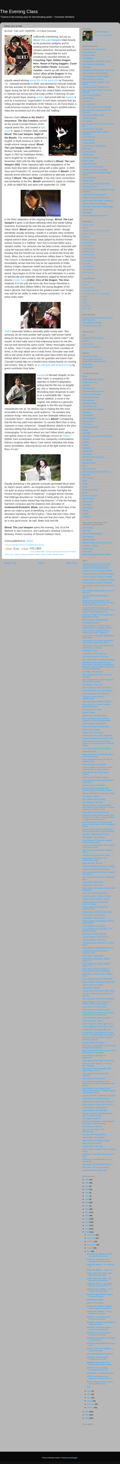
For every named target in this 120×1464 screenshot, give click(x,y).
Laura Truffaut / (94, 1107)
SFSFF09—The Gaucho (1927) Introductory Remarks (99, 1334)
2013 (87, 1219)
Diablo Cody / (94, 715)
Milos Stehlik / (93, 1078)
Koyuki (37, 554)
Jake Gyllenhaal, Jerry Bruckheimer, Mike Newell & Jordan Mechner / (98, 807)
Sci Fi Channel (88, 344)
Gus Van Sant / (94, 1134)
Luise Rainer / (94, 1007)
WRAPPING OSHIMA (95, 1300)
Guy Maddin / (93, 918)
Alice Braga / (92, 685)
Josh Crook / (91, 729)
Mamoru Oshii (46, 554)
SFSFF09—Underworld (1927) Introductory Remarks (98, 1318)
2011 (87, 1225)
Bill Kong (62, 552)
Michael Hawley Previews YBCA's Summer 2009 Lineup (100, 1383)
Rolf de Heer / (92, 732)
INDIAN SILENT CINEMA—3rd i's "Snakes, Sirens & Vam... (100, 1290)
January (90, 1407)
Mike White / (96, 1164)
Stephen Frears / (93, 785)
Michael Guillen (102, 32)
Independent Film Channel (93, 338)
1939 (88, 1387)
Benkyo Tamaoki (52, 552)
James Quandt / (98, 999)
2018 (87, 1202)
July (89, 1251)
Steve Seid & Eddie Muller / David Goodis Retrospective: (99, 1047)
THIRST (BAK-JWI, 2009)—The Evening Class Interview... (99, 1280)
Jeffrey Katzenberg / (98, 866)
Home (41, 563)
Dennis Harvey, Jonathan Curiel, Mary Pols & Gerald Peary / (98, 830)
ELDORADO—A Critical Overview (100, 1373)
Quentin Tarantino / (98, 1096)
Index (90, 356)
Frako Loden (87, 549)
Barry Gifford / (94, 799)
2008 (87, 1412)
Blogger (74, 1458)
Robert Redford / (96, 1010)
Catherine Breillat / (97, 691)
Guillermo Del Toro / (97, 735)
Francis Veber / (92, 1146)
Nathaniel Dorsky (89, 751)
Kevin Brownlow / (96, 694)
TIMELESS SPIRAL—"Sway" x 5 (99, 1270)
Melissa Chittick (88, 713)
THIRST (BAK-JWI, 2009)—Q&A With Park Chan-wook (99, 1274)
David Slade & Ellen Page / (98, 1061)
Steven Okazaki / (98, 982)
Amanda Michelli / (94, 940)
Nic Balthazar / (90, 623)
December (91, 1235)
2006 (87, 1418)
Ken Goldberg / (92, 802)
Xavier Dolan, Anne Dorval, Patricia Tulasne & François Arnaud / (98, 743)
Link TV (85, 341)
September (91, 1245)
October (90, 1241)
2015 (87, 1212)
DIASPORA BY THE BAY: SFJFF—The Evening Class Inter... (100, 1255)
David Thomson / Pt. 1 (98, 1102)
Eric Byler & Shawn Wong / (93, 698)
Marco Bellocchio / (98, 660)
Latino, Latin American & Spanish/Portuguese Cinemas (94, 360)
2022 (87, 1189)
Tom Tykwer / (91, 1118)
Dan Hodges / (93, 837)
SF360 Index (87, 367)
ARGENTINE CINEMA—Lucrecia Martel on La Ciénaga (99, 1313)
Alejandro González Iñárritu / (96, 855)
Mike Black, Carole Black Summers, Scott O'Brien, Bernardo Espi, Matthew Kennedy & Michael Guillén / (98, 666)
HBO (84, 335)
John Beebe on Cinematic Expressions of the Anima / (98, 642)
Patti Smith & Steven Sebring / (96, 1069)
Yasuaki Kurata (58, 554)
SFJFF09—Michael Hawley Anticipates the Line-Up (97, 1369)
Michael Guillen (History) (92, 534)
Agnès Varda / (96, 1140)
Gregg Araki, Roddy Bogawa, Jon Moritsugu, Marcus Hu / (98, 603)
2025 (87, 1183)
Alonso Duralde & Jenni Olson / (97, 768)
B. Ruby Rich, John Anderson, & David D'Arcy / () (98, 1034)
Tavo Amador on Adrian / (97, 583)
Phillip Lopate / (97, 912)
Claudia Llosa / (96, 899)
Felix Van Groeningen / (93, 1130)
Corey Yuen (8, 554)
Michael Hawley (88, 540)
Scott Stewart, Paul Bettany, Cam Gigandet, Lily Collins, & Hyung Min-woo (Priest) (98, 1083)
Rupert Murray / (97, 979)
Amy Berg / (95, 657)
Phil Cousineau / (94, 723)
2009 (87, 1232)
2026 (87, 1179)
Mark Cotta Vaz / (91, 1143)
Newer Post (10, 563)
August (90, 1248)
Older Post (71, 563)
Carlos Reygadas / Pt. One (97, 1024)
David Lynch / (93, 915)
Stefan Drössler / (94, 764)
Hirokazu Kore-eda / (92, 885)
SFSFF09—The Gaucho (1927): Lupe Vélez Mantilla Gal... (99, 1328)
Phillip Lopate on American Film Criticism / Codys (95, 903)
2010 (87, 1229)
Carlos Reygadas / (96, 1018)
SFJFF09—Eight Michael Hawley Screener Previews (100, 1295)
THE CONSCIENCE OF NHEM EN (100, 1354)
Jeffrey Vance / (93, 1137)
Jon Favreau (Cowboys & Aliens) (95, 777)
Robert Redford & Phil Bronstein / (98, 1014)
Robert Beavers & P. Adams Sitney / (97, 627)
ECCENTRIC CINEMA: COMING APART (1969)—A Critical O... (99, 1307)
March (90, 1401)
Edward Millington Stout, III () (96, 554)
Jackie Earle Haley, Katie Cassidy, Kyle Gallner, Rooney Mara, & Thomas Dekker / (98, 817)
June (89, 1391)
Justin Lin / (95, 893)
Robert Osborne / (92, 985)
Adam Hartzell (88, 537)
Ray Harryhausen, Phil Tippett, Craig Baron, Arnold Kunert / (99, 824)
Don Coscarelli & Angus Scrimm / (96, 719)
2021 (87, 1193)
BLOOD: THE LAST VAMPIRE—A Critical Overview (100, 1350)
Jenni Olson (87, 551)
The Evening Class (19, 11)
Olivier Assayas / (95, 620)
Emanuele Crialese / (95, 726)
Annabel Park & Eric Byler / (98, 991)
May (89, 1394)
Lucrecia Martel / (93, 926)
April (89, 1398)
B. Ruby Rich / (96, 1030)
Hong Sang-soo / (97, 841)
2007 (87, 1415)
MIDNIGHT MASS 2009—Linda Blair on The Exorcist (101, 1339)
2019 (87, 1199)
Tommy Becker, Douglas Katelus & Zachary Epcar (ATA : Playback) (96, 632)
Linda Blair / (92, 672)
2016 (87, 1209)
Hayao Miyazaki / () (97, 948)
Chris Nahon (71, 552)
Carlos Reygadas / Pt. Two (97, 1027)
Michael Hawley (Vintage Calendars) (96, 543)
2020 (87, 1196)
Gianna (17, 554)
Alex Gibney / (90, 796)
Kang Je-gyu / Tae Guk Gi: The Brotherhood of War (94, 859)
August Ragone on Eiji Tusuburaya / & (96, 1003)
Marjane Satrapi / (93, 1043)
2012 (87, 1222)
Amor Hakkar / (95, 812)
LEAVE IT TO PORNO (95, 1303)
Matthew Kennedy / (95, 869)
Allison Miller (40, 552)
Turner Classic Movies (91, 347)
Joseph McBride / (95, 937)
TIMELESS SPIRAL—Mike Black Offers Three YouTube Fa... (99, 1285)
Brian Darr (86, 531)
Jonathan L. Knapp (90, 546)
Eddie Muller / (92, 956)
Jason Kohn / (92, 882)
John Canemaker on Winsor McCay (96, 702)
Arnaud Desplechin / (97, 738)
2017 (87, 1206)
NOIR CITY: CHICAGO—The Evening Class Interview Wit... (99, 1260)
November (91, 1238)
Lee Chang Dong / (96, 748)
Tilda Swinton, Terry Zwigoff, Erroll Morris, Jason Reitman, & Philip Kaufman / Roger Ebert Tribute (99, 1090)
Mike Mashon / (94, 934)
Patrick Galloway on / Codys (98, 793)
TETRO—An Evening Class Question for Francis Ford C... (99, 1377)
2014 (87, 1215)
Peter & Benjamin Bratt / (96, 688)
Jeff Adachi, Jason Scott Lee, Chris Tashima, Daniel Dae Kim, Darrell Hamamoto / (96, 566)
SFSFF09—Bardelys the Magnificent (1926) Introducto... (101, 1323)
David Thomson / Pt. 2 (98, 1105)
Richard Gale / (97, 789)
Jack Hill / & (95, 834)
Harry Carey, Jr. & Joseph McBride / (96, 706)
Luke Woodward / (94, 1170)
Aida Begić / (89, 651)
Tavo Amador (87, 528)
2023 (87, 1186)
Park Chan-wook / (92, 710)
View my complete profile (103, 35)
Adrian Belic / (94, 654)
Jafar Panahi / (91, 988)
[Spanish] (93, 457)
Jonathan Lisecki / (96, 896)
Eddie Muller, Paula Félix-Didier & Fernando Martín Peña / (96, 970)
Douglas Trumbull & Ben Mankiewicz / (97, 1114)
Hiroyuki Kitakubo (27, 554)
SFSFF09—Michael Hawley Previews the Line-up (97, 1358)
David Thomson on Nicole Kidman (96, 1099)
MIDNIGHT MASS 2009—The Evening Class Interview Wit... (99, 1363)
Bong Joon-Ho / (92, 863)
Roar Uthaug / (92, 1126)
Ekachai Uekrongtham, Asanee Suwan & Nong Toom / (98, 1122)
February (91, 1404)
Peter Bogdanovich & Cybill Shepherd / (98, 681)
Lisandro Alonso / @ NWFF (97, 571)
